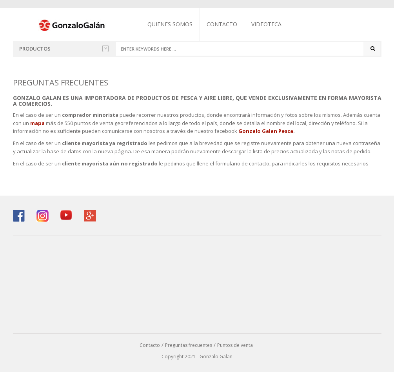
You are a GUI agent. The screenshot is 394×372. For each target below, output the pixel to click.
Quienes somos (169, 24)
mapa (37, 123)
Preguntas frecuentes (188, 345)
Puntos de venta (235, 345)
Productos (64, 48)
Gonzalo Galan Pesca (265, 130)
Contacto (222, 24)
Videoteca (266, 24)
